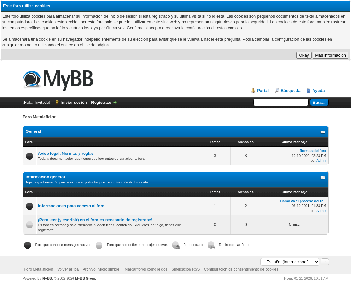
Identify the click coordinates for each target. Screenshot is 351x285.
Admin (321, 160)
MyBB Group (85, 278)
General (33, 131)
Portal (263, 90)
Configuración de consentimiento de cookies (241, 269)
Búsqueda (291, 90)
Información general (45, 177)
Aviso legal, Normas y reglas (66, 153)
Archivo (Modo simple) (101, 269)
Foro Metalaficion (38, 269)
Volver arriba (68, 269)
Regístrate (101, 102)
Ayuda (318, 90)
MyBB (47, 278)
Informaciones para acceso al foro (71, 206)
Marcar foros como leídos (146, 269)
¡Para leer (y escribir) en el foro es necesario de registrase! (95, 219)
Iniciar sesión (74, 102)
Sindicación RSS (186, 269)
